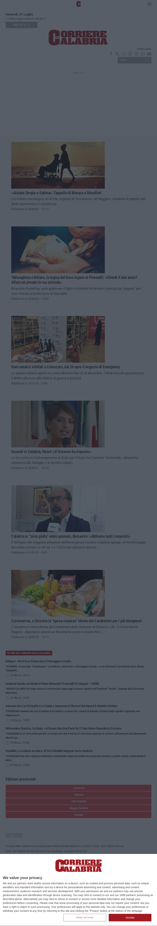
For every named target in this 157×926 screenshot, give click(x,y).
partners (22, 883)
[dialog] (78, 890)
